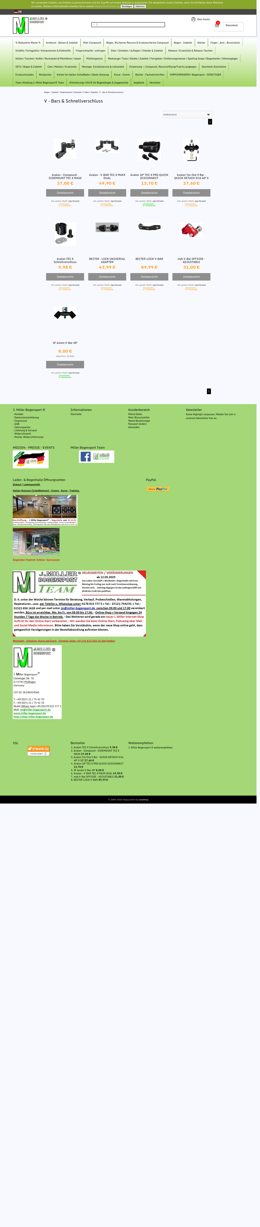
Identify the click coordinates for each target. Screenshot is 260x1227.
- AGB (16, 424)
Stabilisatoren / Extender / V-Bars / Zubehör (79, 92)
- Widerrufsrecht (22, 434)
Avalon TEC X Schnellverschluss (65, 260)
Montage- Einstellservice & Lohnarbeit (103, 67)
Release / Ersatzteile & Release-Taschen (190, 50)
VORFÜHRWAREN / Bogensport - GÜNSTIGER (195, 75)
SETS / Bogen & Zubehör (28, 67)
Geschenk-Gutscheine (214, 67)
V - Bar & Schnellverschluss (111, 92)
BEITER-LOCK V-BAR (149, 259)
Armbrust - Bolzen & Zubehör (62, 43)
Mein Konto (203, 19)
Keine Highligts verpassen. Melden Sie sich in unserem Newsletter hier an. (211, 416)
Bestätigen (127, 6)
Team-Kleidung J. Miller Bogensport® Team (39, 82)
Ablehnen (140, 6)
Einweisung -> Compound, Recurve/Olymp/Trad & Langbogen (162, 67)
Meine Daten (135, 414)
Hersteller (155, 82)
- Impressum (20, 421)
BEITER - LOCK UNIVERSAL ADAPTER (107, 260)
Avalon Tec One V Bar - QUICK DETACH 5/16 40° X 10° (191, 178)
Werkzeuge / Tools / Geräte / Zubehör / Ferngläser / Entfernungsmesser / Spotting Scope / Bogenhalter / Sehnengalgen (173, 58)
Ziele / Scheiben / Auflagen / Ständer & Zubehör (137, 50)
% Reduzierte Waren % (27, 43)
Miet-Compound (92, 43)
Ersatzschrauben (24, 75)
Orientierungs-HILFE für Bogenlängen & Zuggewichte (98, 82)
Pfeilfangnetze (94, 58)
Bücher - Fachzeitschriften (149, 75)
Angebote (139, 82)
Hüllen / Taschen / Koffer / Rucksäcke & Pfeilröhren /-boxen (48, 58)
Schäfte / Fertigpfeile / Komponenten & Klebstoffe (42, 50)
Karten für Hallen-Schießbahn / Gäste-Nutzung (83, 75)
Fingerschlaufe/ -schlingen (90, 50)
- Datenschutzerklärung (26, 417)
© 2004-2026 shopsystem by (128, 799)
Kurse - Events (122, 75)
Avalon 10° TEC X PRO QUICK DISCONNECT (149, 176)
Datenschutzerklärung (107, 6)
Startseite (75, 414)
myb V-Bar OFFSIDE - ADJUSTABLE (191, 260)
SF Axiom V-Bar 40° (65, 343)
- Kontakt (18, 414)
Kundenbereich (139, 409)
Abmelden (134, 427)
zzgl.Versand (73, 201)
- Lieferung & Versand (25, 430)
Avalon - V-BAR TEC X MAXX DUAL (107, 176)
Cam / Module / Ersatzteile (62, 67)
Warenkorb (232, 25)
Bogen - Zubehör (183, 43)
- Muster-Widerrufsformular (28, 437)
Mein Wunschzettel (139, 417)
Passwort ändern (137, 424)
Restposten (45, 75)
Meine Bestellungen (139, 421)
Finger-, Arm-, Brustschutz (225, 43)
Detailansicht (65, 192)
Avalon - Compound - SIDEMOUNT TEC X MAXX (65, 176)
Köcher (201, 43)
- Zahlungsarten (21, 427)
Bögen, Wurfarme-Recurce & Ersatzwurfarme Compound (137, 43)
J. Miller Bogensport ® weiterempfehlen (150, 747)
